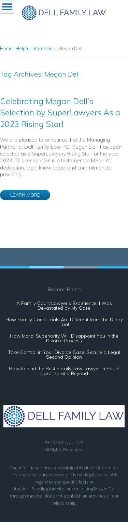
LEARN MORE (25, 195)
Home (6, 48)
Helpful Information (35, 48)
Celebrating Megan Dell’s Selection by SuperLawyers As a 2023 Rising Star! (60, 112)
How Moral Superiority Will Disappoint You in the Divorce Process (64, 338)
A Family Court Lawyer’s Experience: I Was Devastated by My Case (64, 305)
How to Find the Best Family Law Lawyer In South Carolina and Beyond (64, 370)
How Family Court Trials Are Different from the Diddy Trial (64, 321)
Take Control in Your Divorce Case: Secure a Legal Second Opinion (64, 354)
